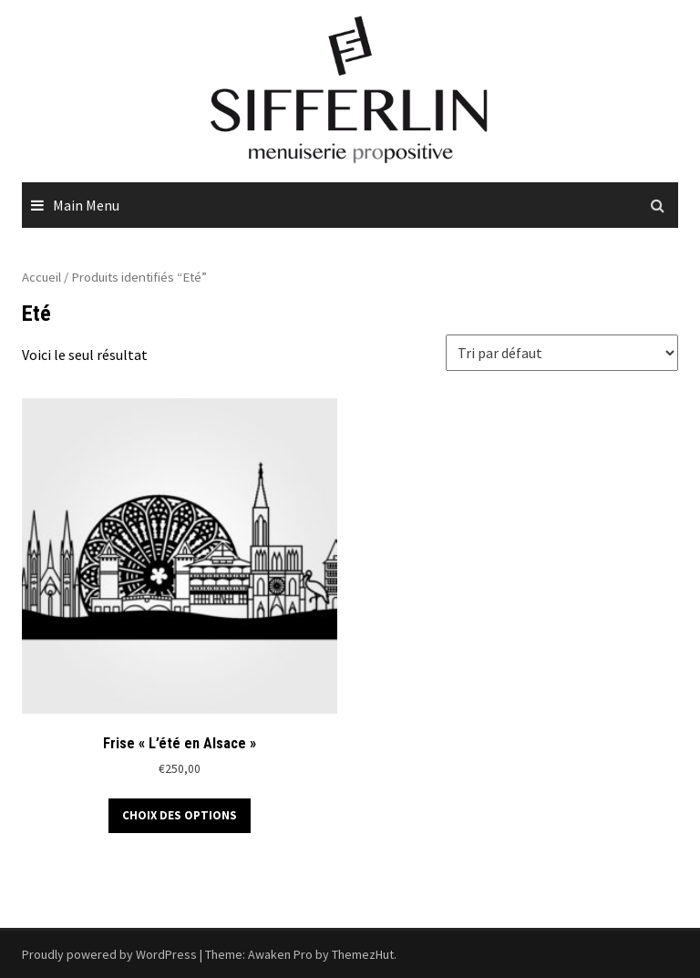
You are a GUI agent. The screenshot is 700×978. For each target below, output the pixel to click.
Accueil (41, 277)
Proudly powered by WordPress (109, 954)
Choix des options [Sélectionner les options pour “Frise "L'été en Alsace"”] (179, 815)
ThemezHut (363, 954)
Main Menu (86, 205)
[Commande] (562, 353)
